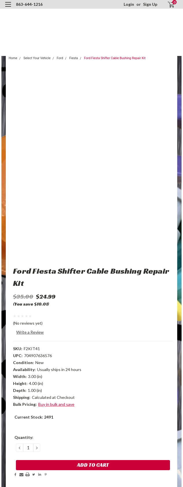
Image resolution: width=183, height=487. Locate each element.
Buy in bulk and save (56, 404)
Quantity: (23, 437)
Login (129, 4)
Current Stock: (33, 417)
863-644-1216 (29, 4)
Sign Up (150, 4)
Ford (60, 58)
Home (13, 58)
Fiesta (73, 58)
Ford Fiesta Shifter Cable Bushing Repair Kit (114, 58)
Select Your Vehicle (37, 58)
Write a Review (30, 332)
